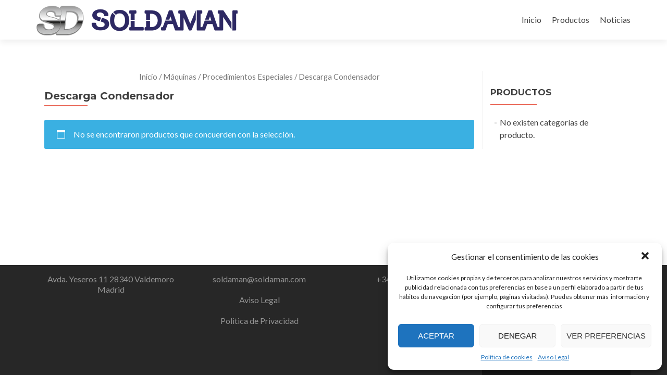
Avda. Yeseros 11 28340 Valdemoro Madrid (110, 284)
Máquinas (179, 76)
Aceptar (436, 335)
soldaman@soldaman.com (259, 279)
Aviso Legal (553, 357)
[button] (645, 257)
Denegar (517, 335)
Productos (570, 19)
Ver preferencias (606, 335)
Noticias (615, 19)
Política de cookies (507, 357)
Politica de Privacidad (259, 321)
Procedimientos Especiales (247, 76)
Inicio (531, 19)
